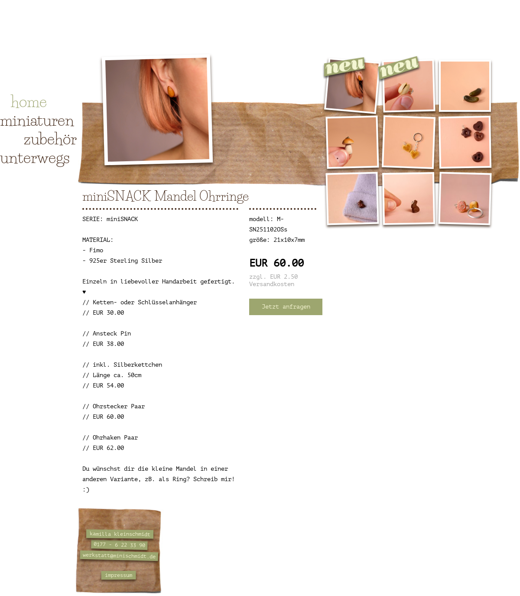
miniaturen (37, 120)
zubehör (50, 138)
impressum (118, 575)
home (29, 101)
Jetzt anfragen (286, 306)
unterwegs (35, 157)
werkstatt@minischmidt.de (119, 556)
